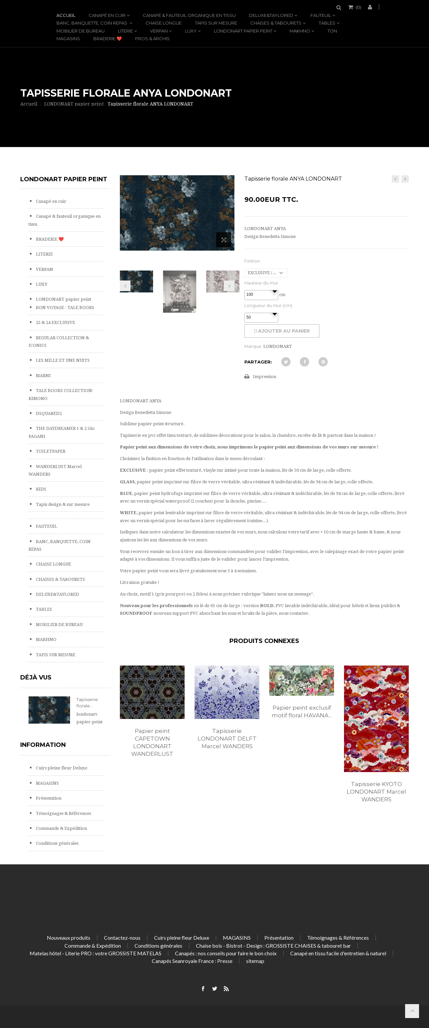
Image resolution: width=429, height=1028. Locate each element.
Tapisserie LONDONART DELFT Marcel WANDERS (227, 739)
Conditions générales (56, 843)
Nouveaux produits (68, 937)
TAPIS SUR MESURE (216, 23)
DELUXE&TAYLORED (271, 15)
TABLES (327, 23)
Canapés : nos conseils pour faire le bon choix (226, 953)
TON (332, 31)
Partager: (258, 361)
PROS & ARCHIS (152, 38)
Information (43, 745)
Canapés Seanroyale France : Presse (192, 961)
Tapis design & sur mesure (62, 504)
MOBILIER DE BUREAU (80, 31)
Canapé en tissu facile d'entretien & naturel (338, 953)
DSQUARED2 (48, 413)
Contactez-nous (122, 937)
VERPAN (159, 31)
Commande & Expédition (61, 828)
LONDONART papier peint (243, 31)
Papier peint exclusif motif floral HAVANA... (302, 711)
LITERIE (125, 31)
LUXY (191, 31)
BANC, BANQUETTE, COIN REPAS (92, 23)
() (358, 7)
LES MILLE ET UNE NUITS (62, 360)
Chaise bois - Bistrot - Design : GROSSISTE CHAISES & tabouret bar (273, 945)
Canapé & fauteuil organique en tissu (189, 15)
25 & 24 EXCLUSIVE (55, 322)
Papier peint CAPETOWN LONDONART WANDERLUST (152, 742)
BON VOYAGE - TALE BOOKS (64, 307)
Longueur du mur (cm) (268, 305)
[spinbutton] (261, 294)
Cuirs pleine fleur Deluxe (61, 767)
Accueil (65, 15)
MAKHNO (300, 31)
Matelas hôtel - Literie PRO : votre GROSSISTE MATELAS (95, 953)
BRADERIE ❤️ (107, 38)
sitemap (255, 961)
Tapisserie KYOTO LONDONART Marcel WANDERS (376, 792)
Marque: (253, 346)
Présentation (48, 798)
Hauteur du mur (261, 282)
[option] (152, 718)
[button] (275, 291)
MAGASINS (68, 38)
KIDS (40, 489)
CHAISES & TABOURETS (275, 23)
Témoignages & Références (63, 813)
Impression (264, 376)
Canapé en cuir (107, 15)
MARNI (43, 375)
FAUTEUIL (320, 15)
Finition (252, 261)
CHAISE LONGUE (163, 23)
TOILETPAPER (50, 451)
